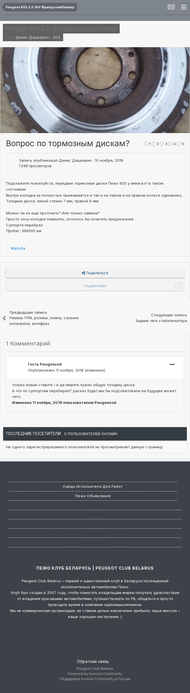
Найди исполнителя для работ (93, 486)
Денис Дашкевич (32, 37)
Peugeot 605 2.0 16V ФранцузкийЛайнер (61, 28)
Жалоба (17, 248)
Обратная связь (93, 661)
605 (56, 37)
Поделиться (95, 272)
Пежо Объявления (92, 495)
